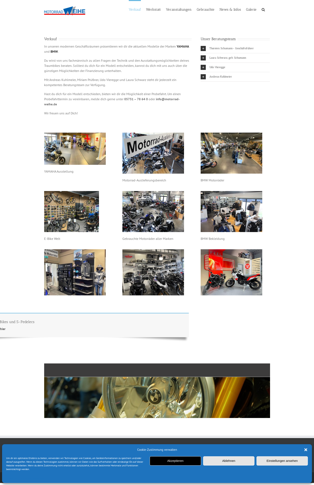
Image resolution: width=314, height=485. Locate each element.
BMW (54, 51)
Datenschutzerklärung (19, 477)
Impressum (39, 477)
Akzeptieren (175, 460)
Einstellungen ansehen (282, 460)
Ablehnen (228, 460)
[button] (306, 450)
